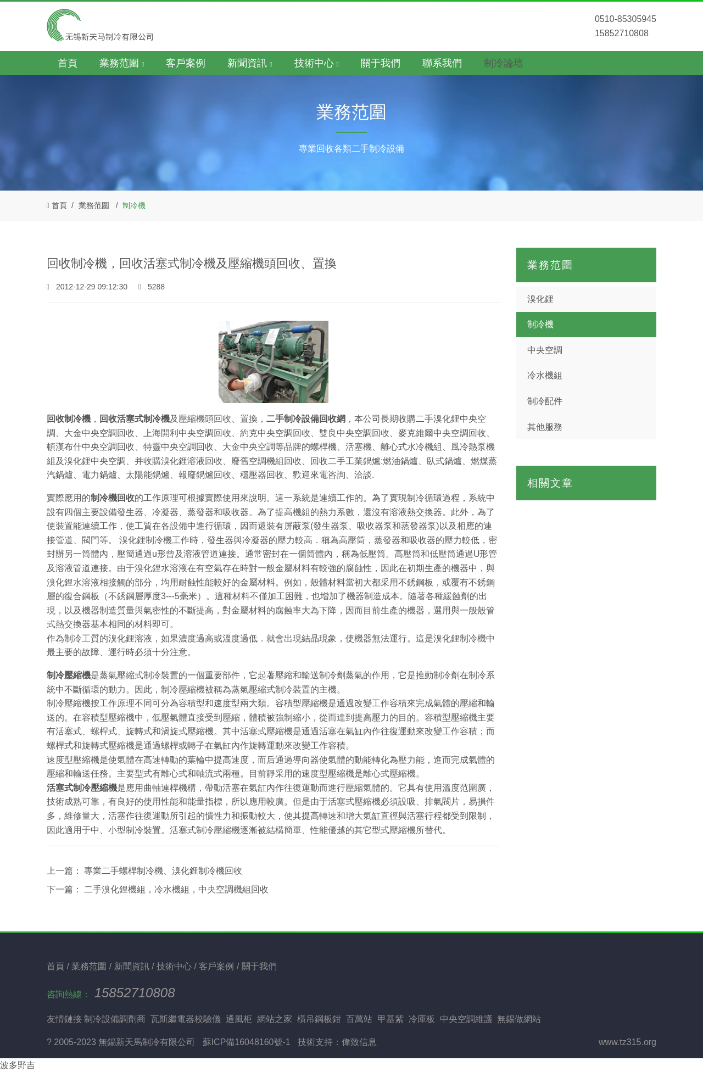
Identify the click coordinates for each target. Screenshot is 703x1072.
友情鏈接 (64, 1019)
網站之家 (274, 1019)
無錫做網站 (519, 1019)
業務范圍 (94, 205)
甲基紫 (390, 1019)
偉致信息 (359, 1042)
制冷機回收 (113, 498)
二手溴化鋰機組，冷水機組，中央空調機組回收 (175, 889)
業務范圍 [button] (121, 63)
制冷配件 (544, 401)
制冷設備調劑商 (115, 1019)
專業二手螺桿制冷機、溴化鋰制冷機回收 (162, 870)
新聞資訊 (133, 966)
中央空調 (544, 350)
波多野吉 (17, 1065)
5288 (151, 286)
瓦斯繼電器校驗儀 (185, 1019)
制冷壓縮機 (69, 675)
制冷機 (134, 205)
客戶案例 (185, 63)
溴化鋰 (540, 299)
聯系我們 (442, 63)
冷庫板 (422, 1019)
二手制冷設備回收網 (305, 418)
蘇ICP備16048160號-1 (247, 1042)
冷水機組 (544, 375)
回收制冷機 (69, 418)
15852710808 (134, 992)
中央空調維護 (466, 1019)
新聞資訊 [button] (249, 63)
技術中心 (175, 966)
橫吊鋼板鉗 (319, 1019)
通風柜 (239, 1019)
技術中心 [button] (316, 63)
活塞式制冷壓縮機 (82, 787)
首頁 (67, 63)
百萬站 (359, 1019)
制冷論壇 (503, 63)
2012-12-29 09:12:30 (88, 286)
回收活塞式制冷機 (134, 418)
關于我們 (380, 63)
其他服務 (544, 427)
